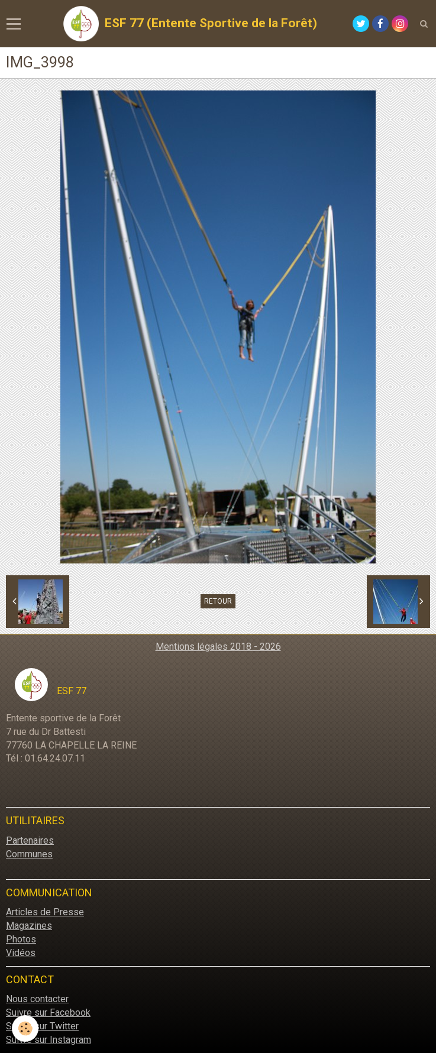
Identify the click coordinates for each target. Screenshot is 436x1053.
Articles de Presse (45, 912)
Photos (21, 939)
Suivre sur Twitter (42, 1026)
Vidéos (20, 952)
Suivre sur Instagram (48, 1039)
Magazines (29, 925)
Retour (218, 601)
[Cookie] (25, 1028)
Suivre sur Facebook (48, 1012)
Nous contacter (37, 999)
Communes (29, 854)
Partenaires (30, 840)
